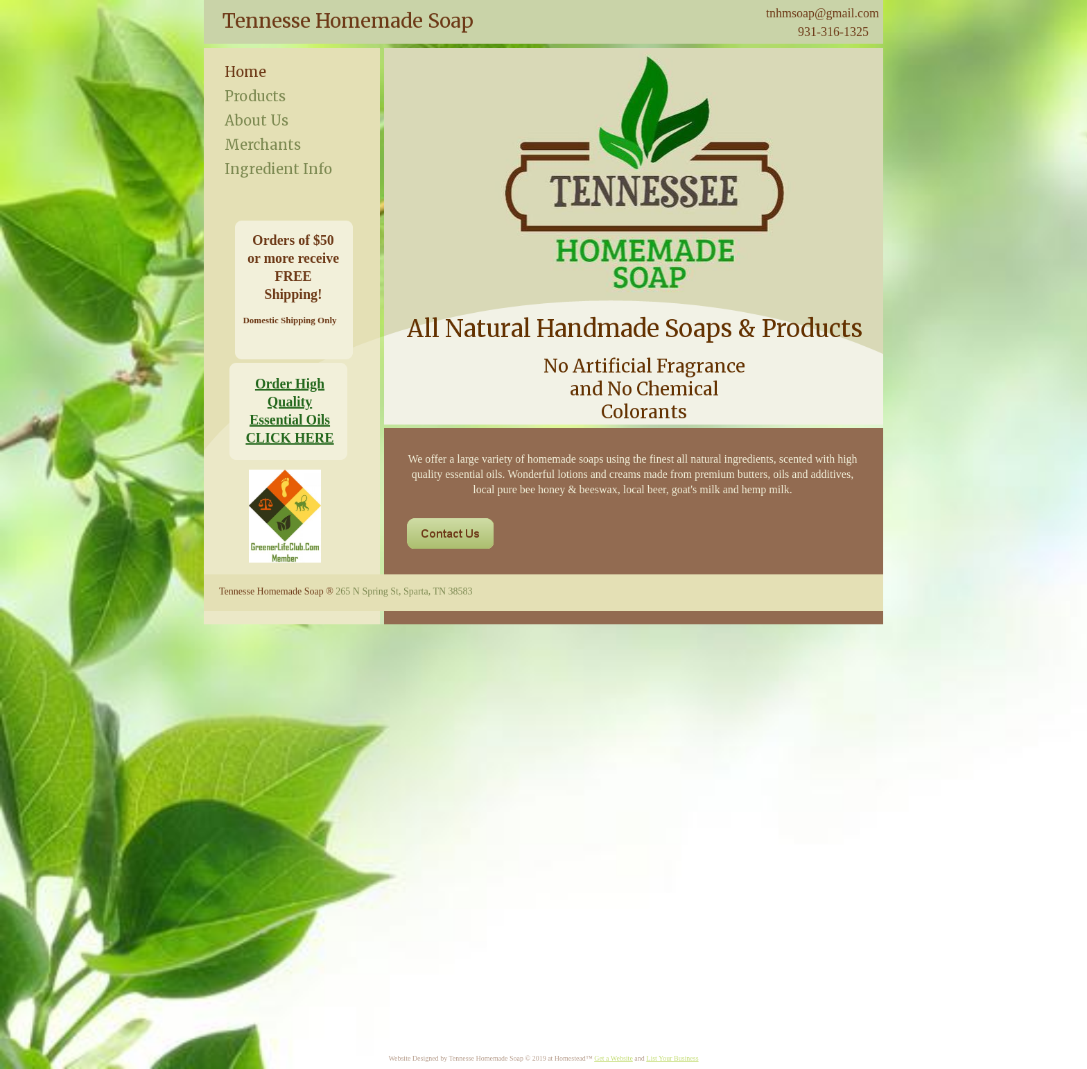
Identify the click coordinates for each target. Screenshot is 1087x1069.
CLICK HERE (289, 437)
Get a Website (613, 1058)
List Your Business (672, 1058)
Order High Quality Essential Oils (290, 401)
